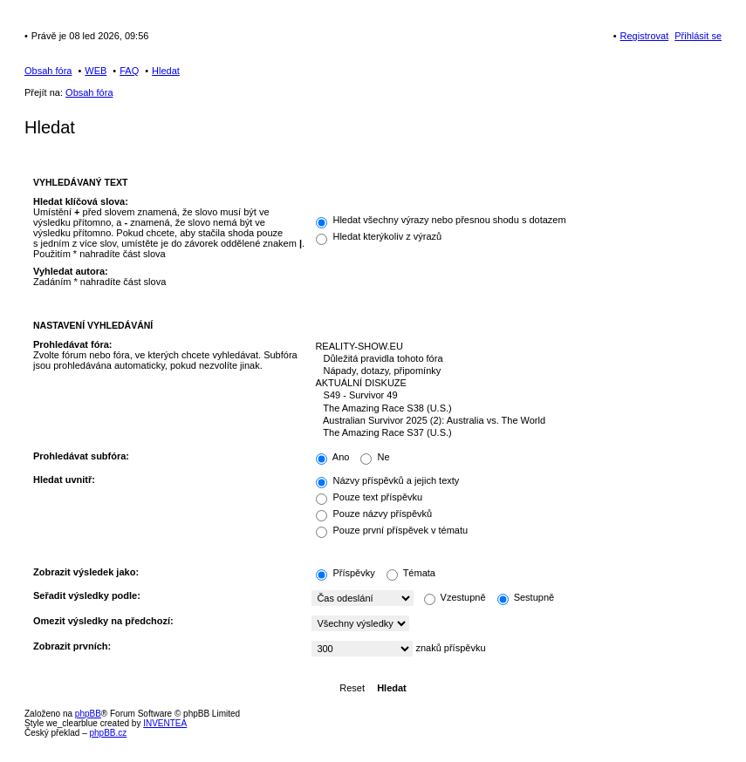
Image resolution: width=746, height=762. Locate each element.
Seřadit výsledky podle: (86, 595)
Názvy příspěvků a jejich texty (387, 480)
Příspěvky (345, 573)
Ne (374, 457)
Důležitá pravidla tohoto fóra (512, 359)
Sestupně (526, 597)
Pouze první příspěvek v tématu (392, 530)
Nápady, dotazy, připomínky (512, 371)
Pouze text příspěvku (369, 497)
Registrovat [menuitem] (644, 36)
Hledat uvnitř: (64, 479)
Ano (332, 457)
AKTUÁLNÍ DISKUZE (512, 384)
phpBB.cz (108, 733)
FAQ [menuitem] (129, 70)
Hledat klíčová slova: (80, 201)
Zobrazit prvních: (72, 646)
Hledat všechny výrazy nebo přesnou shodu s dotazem (440, 219)
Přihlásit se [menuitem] (698, 36)
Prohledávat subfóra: (81, 456)
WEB (95, 70)
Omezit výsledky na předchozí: (103, 621)
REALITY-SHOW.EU (512, 347)
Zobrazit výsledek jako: (86, 572)
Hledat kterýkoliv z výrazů (378, 236)
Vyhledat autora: (70, 271)
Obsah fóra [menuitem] (48, 70)
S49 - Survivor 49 (512, 396)
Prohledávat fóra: (72, 344)
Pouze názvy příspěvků (374, 513)
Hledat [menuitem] (166, 70)
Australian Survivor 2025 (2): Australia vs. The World (512, 421)
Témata (411, 573)
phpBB (88, 713)
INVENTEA (165, 723)
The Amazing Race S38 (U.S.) (512, 409)
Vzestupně (455, 597)
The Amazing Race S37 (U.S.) (512, 433)
